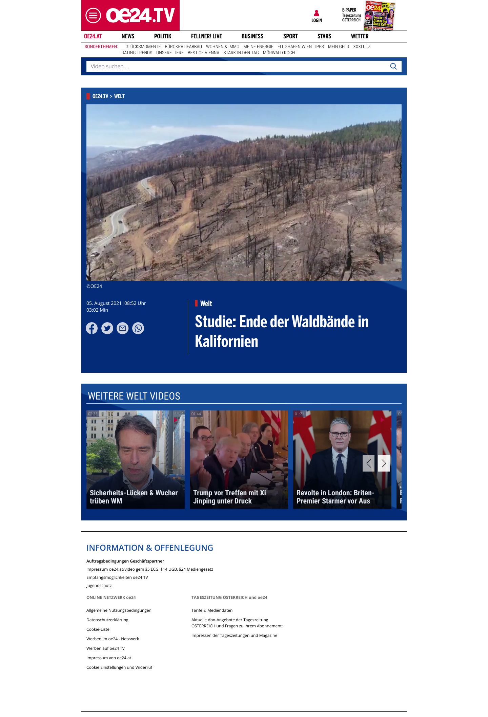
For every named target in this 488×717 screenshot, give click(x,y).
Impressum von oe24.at (108, 658)
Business (252, 36)
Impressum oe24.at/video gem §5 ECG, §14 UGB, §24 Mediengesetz (149, 568)
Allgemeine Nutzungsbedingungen (118, 610)
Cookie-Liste (97, 629)
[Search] (393, 66)
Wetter (360, 36)
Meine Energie (258, 47)
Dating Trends (136, 53)
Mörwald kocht (280, 53)
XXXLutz (361, 47)
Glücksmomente (143, 47)
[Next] (384, 463)
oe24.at (93, 36)
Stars (324, 36)
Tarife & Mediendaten (211, 610)
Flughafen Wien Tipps (301, 47)
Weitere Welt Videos (134, 396)
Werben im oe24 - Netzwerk (112, 639)
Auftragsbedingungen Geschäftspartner (125, 560)
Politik (162, 36)
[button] (91, 15)
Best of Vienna (203, 53)
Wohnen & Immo (222, 47)
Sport (290, 36)
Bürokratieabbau (183, 47)
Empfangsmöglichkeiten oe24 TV (117, 577)
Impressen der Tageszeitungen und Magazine (234, 635)
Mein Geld (338, 47)
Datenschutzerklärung (107, 620)
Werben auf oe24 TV (105, 648)
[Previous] (368, 463)
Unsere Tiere (170, 53)
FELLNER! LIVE (206, 36)
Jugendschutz (99, 585)
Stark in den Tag (241, 53)
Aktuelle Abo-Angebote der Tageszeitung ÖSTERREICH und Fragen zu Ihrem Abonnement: (237, 623)
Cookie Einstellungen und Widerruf (119, 667)
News (128, 36)
